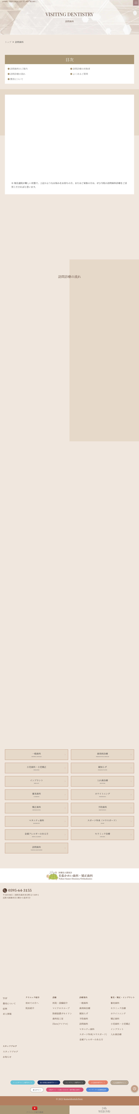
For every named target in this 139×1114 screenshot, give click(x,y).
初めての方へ (32, 1003)
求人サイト (37, 1090)
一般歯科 (83, 1003)
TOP (5, 998)
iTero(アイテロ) (60, 1023)
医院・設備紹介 (60, 1003)
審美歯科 (115, 1003)
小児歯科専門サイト (98, 1082)
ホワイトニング (118, 1013)
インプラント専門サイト (74, 1082)
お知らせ (7, 1056)
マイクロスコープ (61, 1008)
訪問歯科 (83, 1023)
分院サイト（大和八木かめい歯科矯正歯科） (65, 1090)
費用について (16, 79)
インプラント (117, 1029)
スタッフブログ (10, 1051)
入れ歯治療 (116, 1034)
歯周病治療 (84, 1008)
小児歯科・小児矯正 (120, 1023)
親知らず (83, 1013)
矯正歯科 (115, 1018)
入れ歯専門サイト (119, 1082)
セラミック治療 (118, 1008)
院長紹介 (30, 1008)
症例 (5, 1008)
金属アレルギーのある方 (91, 1039)
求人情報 (7, 1013)
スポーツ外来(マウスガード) (93, 1034)
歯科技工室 (57, 1018)
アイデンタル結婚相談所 (97, 1090)
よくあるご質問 (80, 73)
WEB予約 (104, 1109)
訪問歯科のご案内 (19, 68)
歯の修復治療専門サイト (49, 1082)
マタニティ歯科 (86, 1029)
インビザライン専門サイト (22, 1082)
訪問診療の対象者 (81, 68)
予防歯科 (83, 1018)
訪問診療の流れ (17, 73)
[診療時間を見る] (134, 1088)
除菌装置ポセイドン (62, 1013)
